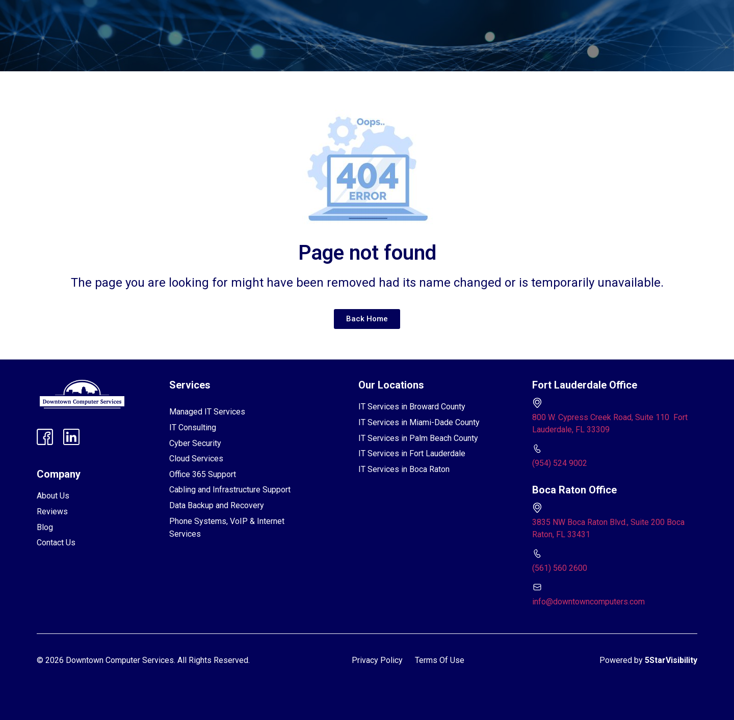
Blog (389, 17)
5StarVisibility (671, 660)
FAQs (354, 17)
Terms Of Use (439, 660)
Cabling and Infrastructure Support (230, 489)
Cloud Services (196, 458)
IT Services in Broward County (411, 406)
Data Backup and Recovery (216, 505)
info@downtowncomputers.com (588, 601)
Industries (258, 17)
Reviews (312, 17)
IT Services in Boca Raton (404, 469)
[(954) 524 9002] (537, 449)
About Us (53, 496)
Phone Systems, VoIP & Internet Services (226, 527)
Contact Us (434, 17)
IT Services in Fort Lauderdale (411, 453)
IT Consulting (192, 427)
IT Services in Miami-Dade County (419, 422)
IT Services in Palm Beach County (418, 438)
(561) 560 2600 (559, 568)
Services (199, 17)
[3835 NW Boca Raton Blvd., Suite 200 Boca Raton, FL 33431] (537, 508)
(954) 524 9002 (559, 463)
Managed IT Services (207, 412)
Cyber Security (195, 443)
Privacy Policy (377, 660)
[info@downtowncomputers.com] (537, 587)
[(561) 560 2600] (537, 553)
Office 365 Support (202, 474)
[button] (199, 17)
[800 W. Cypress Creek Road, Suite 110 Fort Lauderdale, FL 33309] (537, 403)
